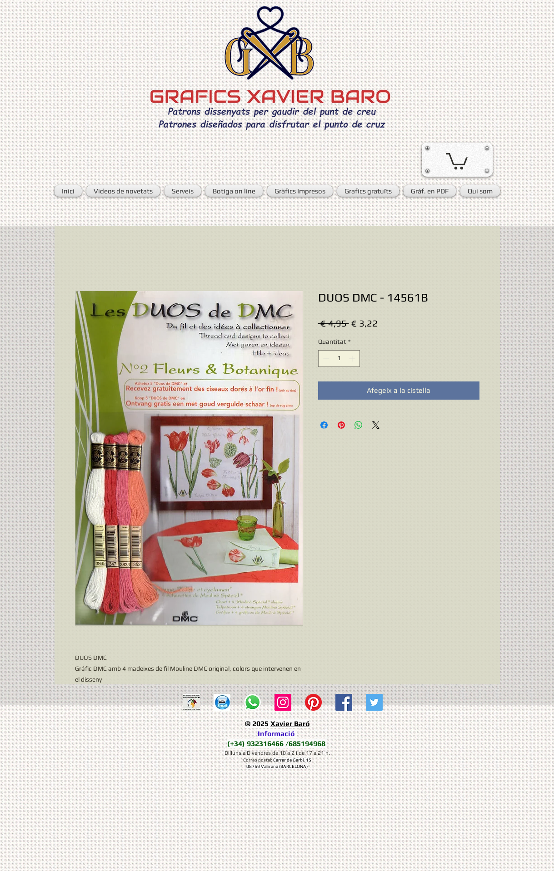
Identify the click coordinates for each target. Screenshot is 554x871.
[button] (457, 160)
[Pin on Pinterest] (341, 425)
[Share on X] (375, 425)
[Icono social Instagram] (283, 702)
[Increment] (353, 358)
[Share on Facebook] (324, 425)
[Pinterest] (313, 702)
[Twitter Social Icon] (374, 702)
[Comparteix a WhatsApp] (358, 425)
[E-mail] (222, 702)
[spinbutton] (339, 358)
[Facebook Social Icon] (343, 702)
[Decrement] (325, 358)
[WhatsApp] (252, 702)
